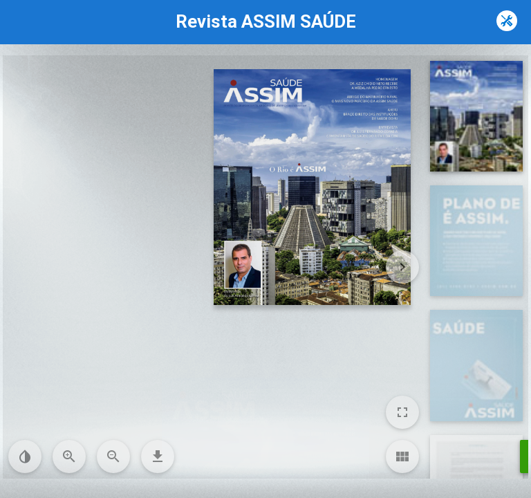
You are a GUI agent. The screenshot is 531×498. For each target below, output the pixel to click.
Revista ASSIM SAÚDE (266, 21)
